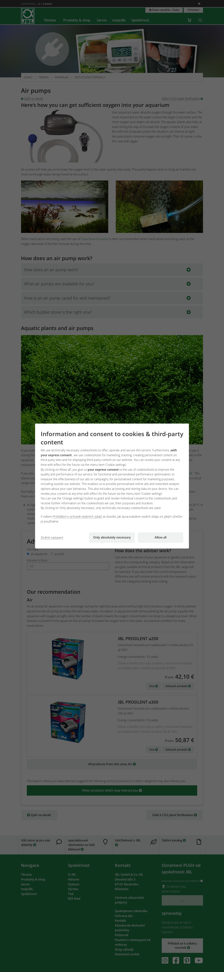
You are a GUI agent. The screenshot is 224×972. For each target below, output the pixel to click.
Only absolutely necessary (112, 537)
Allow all (160, 537)
